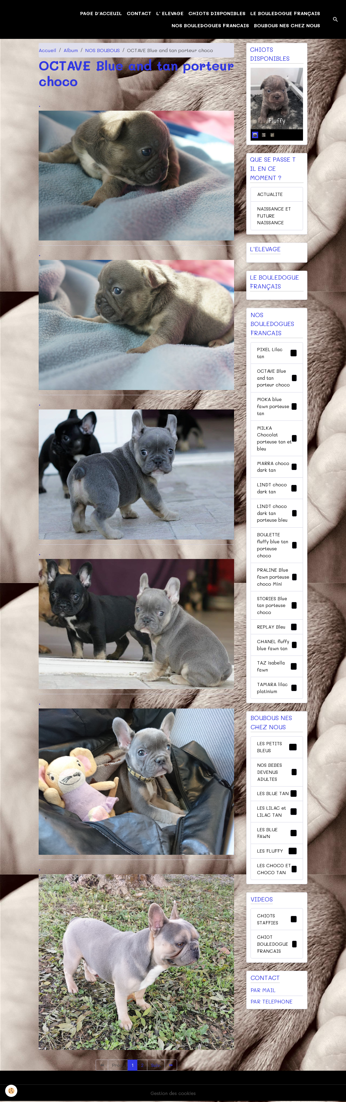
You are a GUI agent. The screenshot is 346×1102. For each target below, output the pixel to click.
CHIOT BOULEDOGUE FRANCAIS (277, 970)
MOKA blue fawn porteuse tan (277, 410)
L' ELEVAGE (170, 13)
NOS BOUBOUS (102, 50)
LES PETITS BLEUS (277, 761)
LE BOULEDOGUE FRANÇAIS (285, 13)
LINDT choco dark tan (277, 495)
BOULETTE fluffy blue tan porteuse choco (277, 554)
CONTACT (139, 13)
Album (71, 50)
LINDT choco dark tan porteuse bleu (277, 521)
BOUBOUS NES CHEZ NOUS (287, 25)
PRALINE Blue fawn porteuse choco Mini (277, 587)
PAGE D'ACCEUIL (101, 13)
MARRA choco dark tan (277, 473)
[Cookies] (11, 1091)
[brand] (32, 19)
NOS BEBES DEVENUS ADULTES (277, 787)
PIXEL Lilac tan (277, 355)
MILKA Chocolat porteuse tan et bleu (277, 444)
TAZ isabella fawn (277, 679)
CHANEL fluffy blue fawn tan (277, 657)
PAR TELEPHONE (271, 1028)
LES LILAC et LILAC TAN (277, 828)
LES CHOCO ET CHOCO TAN (277, 890)
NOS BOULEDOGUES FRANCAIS (210, 25)
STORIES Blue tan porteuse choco (277, 616)
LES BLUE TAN (277, 809)
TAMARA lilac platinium (277, 701)
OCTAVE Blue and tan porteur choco (277, 381)
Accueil (47, 50)
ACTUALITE (270, 195)
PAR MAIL (263, 1017)
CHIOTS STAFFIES (277, 945)
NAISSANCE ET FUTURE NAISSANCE (274, 217)
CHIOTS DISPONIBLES (216, 13)
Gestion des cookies (173, 1093)
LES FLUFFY (277, 868)
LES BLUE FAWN (277, 850)
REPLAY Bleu (277, 639)
